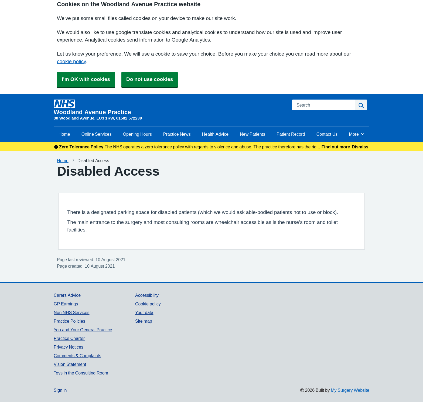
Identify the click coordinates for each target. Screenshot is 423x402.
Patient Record (291, 134)
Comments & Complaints (77, 355)
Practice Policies (69, 321)
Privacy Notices (68, 347)
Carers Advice (67, 295)
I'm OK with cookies (86, 79)
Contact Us (327, 134)
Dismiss (360, 147)
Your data (144, 312)
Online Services (96, 134)
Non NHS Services (71, 312)
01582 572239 (129, 118)
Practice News (177, 134)
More (357, 134)
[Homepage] (169, 107)
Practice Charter (69, 338)
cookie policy (71, 61)
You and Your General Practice (83, 330)
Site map (143, 321)
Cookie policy (148, 304)
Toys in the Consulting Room (81, 373)
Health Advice (215, 134)
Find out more (336, 147)
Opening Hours (137, 134)
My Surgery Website (350, 390)
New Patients (252, 134)
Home (64, 134)
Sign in (60, 390)
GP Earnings (66, 304)
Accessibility (147, 295)
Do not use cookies (149, 79)
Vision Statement (70, 364)
